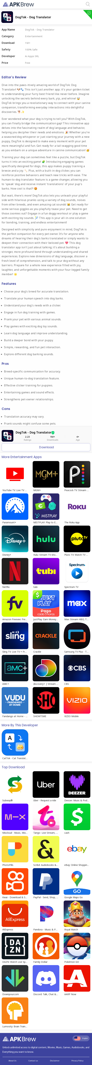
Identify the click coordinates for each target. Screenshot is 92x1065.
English (81, 1038)
